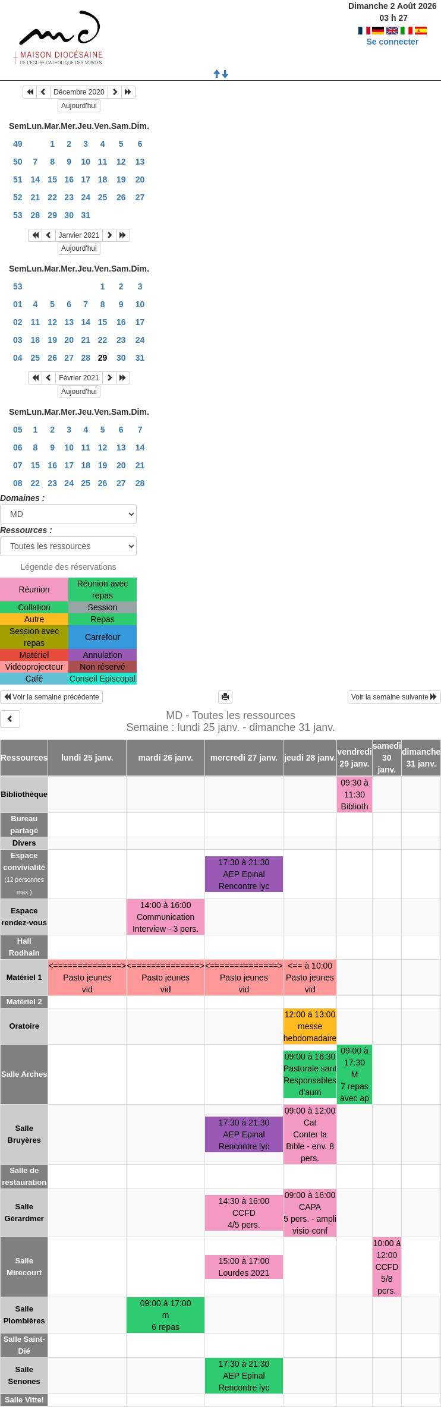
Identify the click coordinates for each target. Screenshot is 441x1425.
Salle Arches (24, 1074)
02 (18, 322)
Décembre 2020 (78, 92)
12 (121, 161)
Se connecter (392, 41)
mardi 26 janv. (165, 757)
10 (85, 161)
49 (18, 144)
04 (18, 357)
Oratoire (24, 1026)
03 (18, 340)
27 (140, 197)
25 (103, 197)
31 (85, 215)
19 (121, 179)
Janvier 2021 (79, 235)
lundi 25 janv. (87, 757)
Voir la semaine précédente (51, 697)
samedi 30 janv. (387, 757)
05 (18, 429)
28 (35, 215)
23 (69, 197)
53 (18, 215)
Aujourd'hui (79, 106)
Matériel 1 (24, 977)
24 (85, 197)
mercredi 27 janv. (244, 757)
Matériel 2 (24, 1001)
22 (52, 197)
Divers (24, 842)
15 (52, 179)
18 (103, 179)
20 (140, 179)
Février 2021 (79, 378)
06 (18, 447)
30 (69, 215)
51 (18, 179)
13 (140, 161)
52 (18, 197)
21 (35, 197)
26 (121, 197)
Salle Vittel (24, 1399)
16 (69, 179)
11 (103, 161)
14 (35, 179)
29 (52, 215)
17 (85, 179)
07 (18, 465)
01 (18, 304)
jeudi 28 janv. (310, 757)
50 (18, 161)
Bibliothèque (24, 794)
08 (18, 483)
